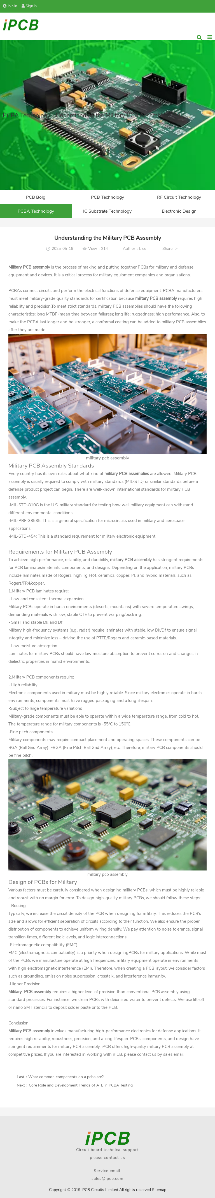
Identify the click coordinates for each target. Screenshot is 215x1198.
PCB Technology (107, 197)
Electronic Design (179, 211)
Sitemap (159, 1189)
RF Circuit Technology (179, 197)
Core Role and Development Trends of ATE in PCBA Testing (81, 1085)
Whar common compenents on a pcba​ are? (66, 1077)
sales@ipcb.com (107, 1178)
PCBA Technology (36, 211)
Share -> (169, 248)
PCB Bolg (35, 197)
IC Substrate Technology (107, 211)
